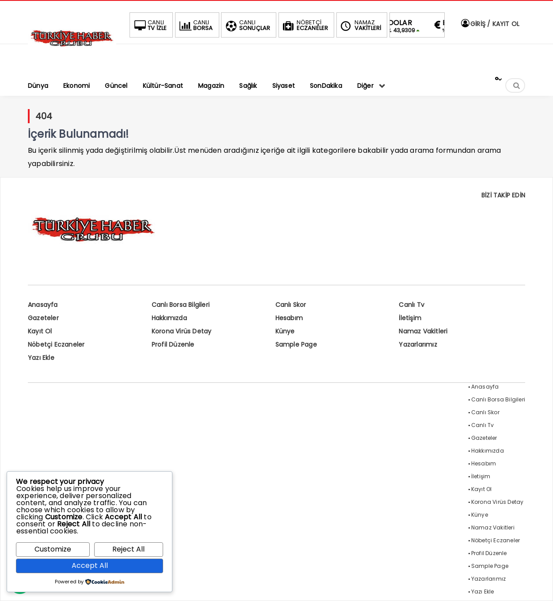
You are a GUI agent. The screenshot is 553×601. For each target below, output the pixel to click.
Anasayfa (43, 304)
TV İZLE (149, 25)
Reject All (128, 549)
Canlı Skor (290, 304)
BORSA (195, 25)
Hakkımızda (169, 318)
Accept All (90, 565)
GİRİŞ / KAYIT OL (490, 23)
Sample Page (296, 344)
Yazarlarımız (418, 344)
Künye (285, 331)
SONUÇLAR (247, 25)
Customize (52, 549)
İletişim (410, 318)
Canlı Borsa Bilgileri (181, 304)
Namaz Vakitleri (423, 331)
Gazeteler (43, 318)
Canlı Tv (411, 304)
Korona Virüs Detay (182, 331)
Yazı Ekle (41, 357)
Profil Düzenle (173, 344)
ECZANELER (304, 25)
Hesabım (289, 318)
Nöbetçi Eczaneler (56, 344)
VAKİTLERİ (360, 25)
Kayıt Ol (40, 331)
